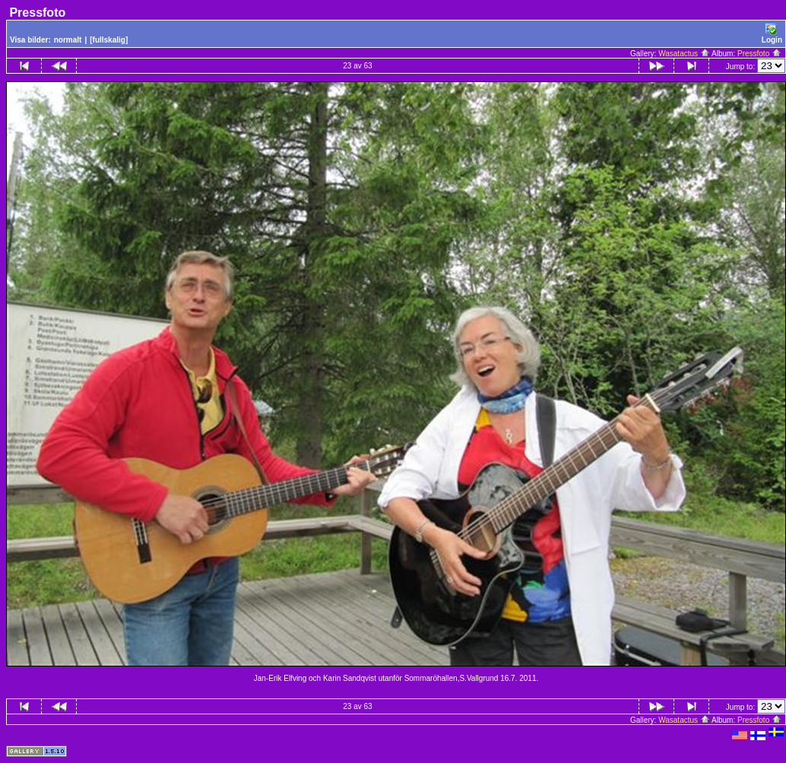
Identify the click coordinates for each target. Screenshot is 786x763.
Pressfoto (759, 53)
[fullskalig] (109, 40)
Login (772, 34)
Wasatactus (684, 53)
